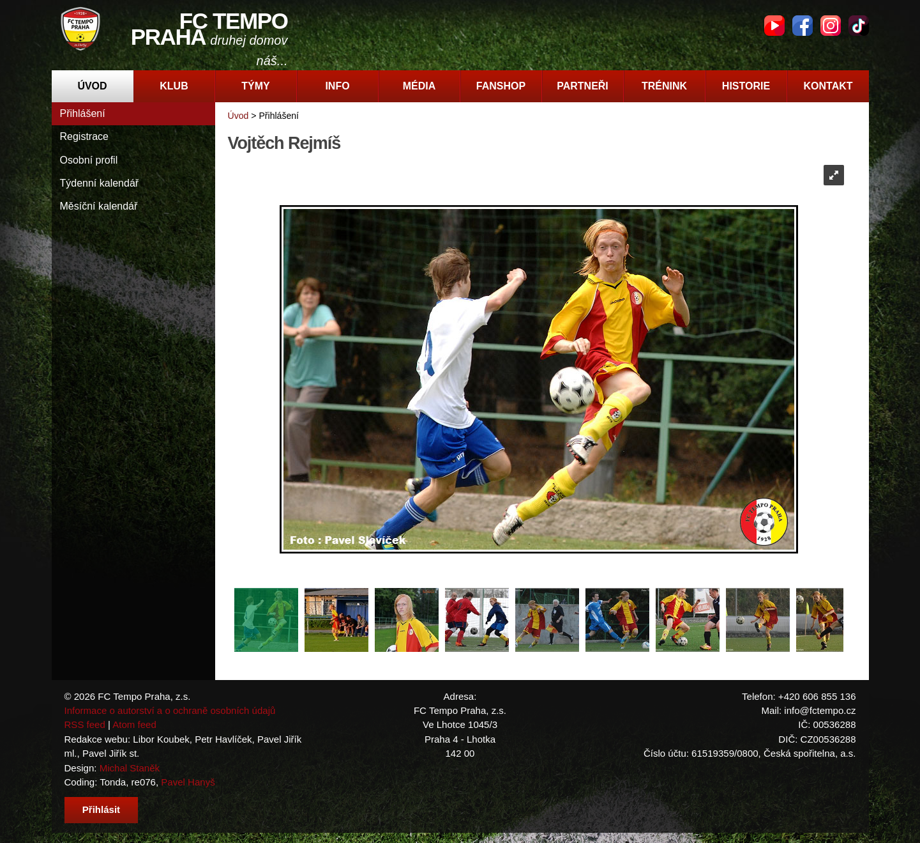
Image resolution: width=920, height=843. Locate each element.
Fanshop (500, 86)
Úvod (92, 86)
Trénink (664, 86)
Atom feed (134, 724)
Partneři (582, 86)
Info (337, 86)
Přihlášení (82, 113)
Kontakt (827, 86)
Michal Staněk (130, 767)
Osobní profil (89, 160)
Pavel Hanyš (188, 782)
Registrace (84, 136)
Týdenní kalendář (99, 183)
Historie (746, 86)
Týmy (255, 86)
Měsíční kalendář (99, 206)
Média (419, 86)
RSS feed (84, 724)
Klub (174, 86)
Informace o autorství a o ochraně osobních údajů (170, 710)
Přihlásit (101, 809)
